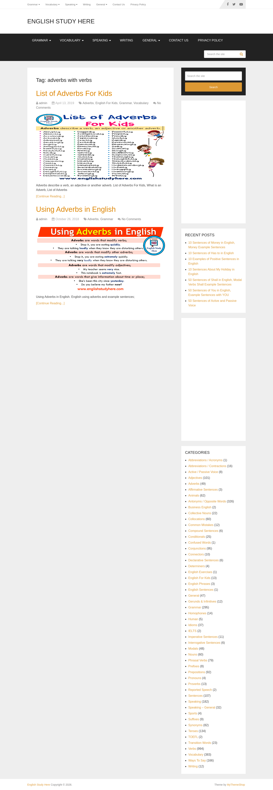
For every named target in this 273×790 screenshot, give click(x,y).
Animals (193, 495)
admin (43, 103)
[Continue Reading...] (50, 196)
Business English (199, 507)
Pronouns (194, 678)
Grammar (32, 4)
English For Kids (106, 103)
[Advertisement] (213, 161)
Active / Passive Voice (203, 472)
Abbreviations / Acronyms (205, 460)
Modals (193, 648)
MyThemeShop (236, 784)
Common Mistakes (200, 525)
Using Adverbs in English (76, 209)
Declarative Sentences (203, 560)
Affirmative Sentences (203, 489)
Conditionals (196, 536)
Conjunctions (197, 548)
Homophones (197, 613)
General (100, 4)
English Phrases (199, 583)
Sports (192, 713)
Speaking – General (201, 707)
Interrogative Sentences (204, 642)
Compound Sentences (203, 530)
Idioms (192, 625)
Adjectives (195, 477)
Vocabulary (51, 4)
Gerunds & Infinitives (202, 601)
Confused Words (199, 542)
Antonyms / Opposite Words (207, 501)
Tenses (193, 731)
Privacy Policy (138, 4)
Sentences (195, 695)
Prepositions (196, 672)
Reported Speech (200, 689)
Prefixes (193, 666)
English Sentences (200, 589)
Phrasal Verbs (197, 660)
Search (242, 54)
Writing (86, 4)
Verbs (192, 748)
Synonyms (195, 725)
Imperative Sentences (203, 636)
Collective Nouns (199, 513)
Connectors (196, 554)
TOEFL (193, 737)
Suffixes (193, 719)
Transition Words (199, 742)
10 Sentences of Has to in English (211, 253)
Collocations (196, 519)
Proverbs (194, 684)
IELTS (192, 631)
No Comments (131, 219)
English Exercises (200, 572)
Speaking (70, 4)
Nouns (192, 654)
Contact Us (119, 4)
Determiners (196, 566)
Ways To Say (197, 760)
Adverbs (88, 103)
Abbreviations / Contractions (207, 466)
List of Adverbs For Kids (74, 93)
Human (193, 619)
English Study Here (61, 21)
